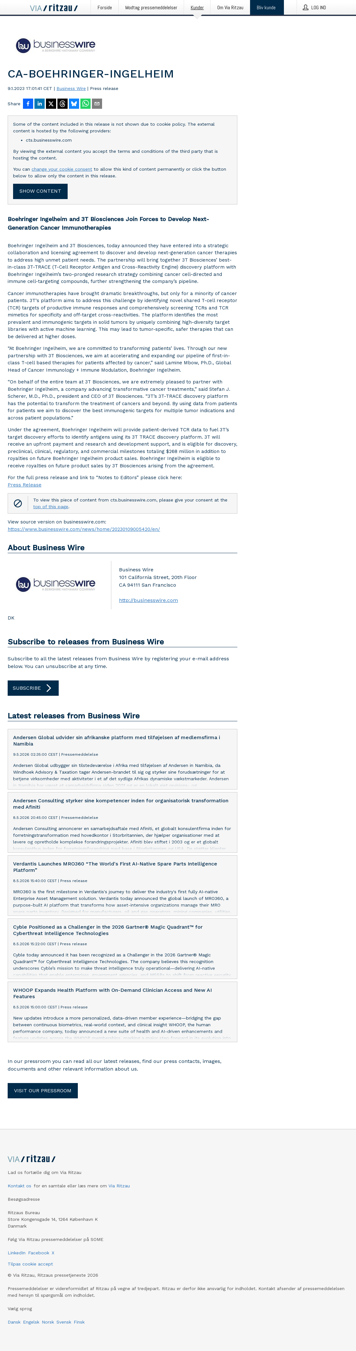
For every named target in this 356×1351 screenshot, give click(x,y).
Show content (40, 191)
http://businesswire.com (148, 600)
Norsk (48, 1322)
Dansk (14, 1322)
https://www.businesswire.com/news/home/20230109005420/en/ (84, 529)
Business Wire (71, 88)
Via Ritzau (119, 1185)
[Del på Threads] (62, 104)
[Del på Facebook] (28, 104)
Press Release (24, 485)
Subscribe (33, 688)
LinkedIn (17, 1252)
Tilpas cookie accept (30, 1263)
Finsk (79, 1322)
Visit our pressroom (42, 1090)
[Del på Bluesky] (74, 104)
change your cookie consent (62, 169)
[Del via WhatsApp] (85, 104)
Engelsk (31, 1322)
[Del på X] (51, 104)
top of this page (50, 506)
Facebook (38, 1252)
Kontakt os (19, 1185)
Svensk (63, 1322)
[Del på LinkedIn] (39, 104)
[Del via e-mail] (97, 104)
